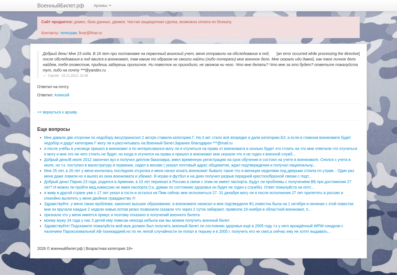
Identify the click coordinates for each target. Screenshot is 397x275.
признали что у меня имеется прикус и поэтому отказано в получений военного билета (122, 215)
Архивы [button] (102, 5)
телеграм (68, 33)
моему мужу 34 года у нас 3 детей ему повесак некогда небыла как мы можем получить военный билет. (137, 220)
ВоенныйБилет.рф (60, 5)
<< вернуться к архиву (57, 112)
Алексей (61, 95)
